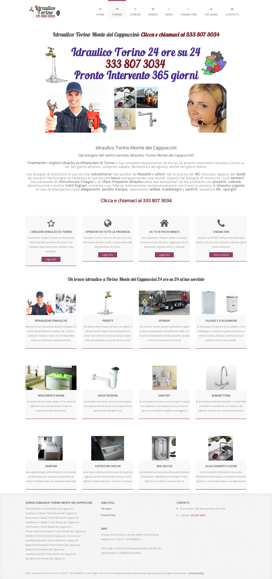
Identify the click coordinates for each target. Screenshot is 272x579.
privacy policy (196, 573)
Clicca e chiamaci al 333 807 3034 (180, 34)
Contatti (232, 11)
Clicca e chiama (221, 254)
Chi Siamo (211, 11)
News (169, 11)
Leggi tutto (51, 259)
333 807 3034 (198, 515)
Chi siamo (106, 508)
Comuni (135, 11)
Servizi (153, 11)
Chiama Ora (188, 11)
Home (100, 11)
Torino (117, 11)
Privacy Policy (108, 515)
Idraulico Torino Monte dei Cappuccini (52, 11)
